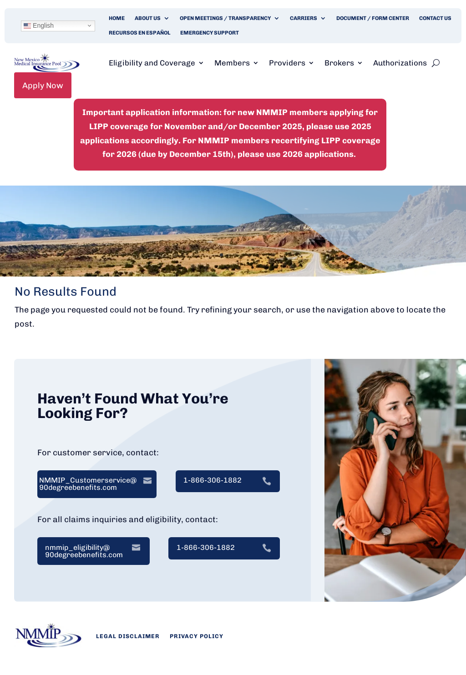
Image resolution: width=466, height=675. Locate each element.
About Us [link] (148, 18)
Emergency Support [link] (209, 33)
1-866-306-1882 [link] (212, 480)
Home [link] (117, 18)
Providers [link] (287, 62)
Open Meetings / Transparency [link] (225, 18)
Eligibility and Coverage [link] (152, 62)
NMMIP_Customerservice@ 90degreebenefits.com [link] (88, 484)
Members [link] (232, 62)
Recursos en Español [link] (139, 33)
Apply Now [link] (42, 86)
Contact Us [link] (435, 18)
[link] (47, 70)
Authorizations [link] (400, 62)
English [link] (39, 25)
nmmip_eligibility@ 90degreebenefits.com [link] (84, 551)
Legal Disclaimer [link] (128, 636)
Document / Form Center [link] (372, 18)
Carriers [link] (303, 18)
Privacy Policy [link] (196, 636)
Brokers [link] (339, 62)
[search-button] (436, 63)
